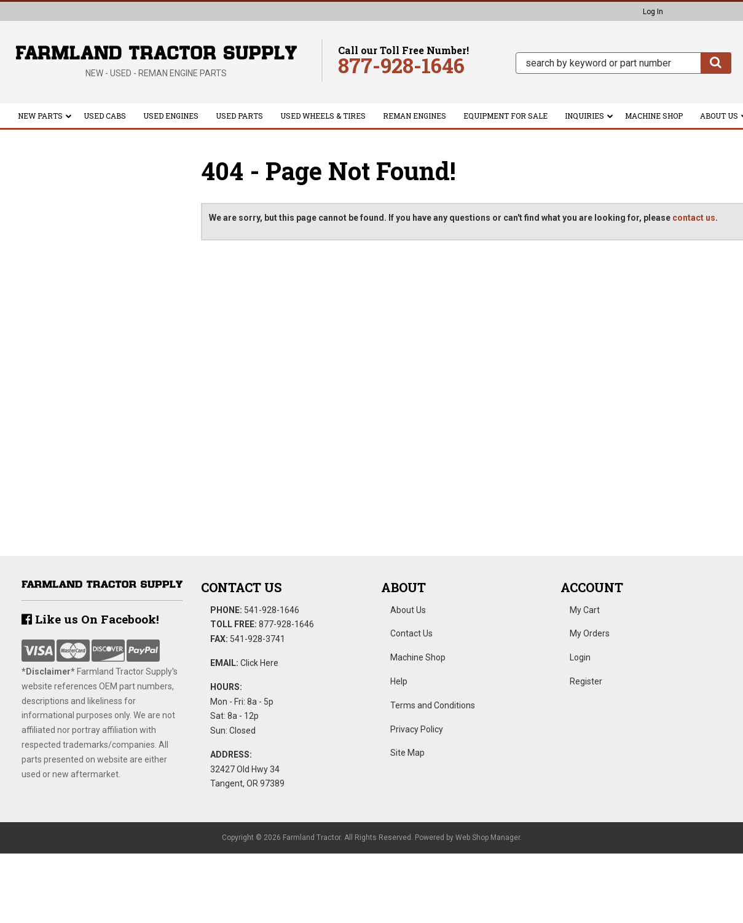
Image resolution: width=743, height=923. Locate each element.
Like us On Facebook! (90, 619)
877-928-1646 (286, 624)
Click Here (259, 663)
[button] (623, 63)
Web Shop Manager (487, 837)
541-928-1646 (271, 610)
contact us (693, 218)
